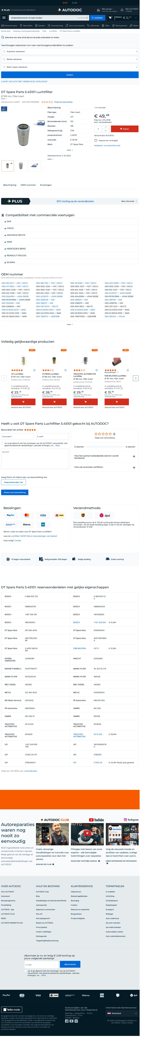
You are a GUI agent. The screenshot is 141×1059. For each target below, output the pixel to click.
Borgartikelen (76, 941)
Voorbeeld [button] (81, 18)
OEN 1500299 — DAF (11, 307)
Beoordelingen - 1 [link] (111, 383)
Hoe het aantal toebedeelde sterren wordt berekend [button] (96, 468)
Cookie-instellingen (43, 959)
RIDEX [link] (3, 946)
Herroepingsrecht (43, 946)
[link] (18, 10)
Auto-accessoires (77, 25)
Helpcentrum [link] (76, 919)
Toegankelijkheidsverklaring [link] (47, 968)
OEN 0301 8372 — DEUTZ (47, 310)
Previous (4, 389)
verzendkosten (105, 120)
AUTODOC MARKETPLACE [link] (12, 950)
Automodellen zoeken (114, 959)
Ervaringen (46, 188)
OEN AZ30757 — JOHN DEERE (118, 297)
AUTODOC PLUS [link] (8, 941)
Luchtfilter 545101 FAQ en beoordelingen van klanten (34, 547)
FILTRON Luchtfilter (54, 386)
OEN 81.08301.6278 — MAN (14, 314)
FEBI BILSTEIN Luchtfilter (117, 388)
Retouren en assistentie (80, 937)
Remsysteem (121, 25)
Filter (107, 25)
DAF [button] (9, 224)
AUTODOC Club (42, 919)
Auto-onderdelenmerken (115, 964)
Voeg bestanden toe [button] (13, 493)
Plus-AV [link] (39, 941)
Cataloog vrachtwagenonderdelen (26, 31)
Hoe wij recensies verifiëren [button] (88, 478)
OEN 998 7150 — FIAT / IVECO (49, 287)
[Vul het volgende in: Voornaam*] (17, 447)
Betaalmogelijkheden (79, 924)
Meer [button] (57, 456)
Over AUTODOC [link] (7, 919)
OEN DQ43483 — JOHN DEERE (15, 300)
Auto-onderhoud (112, 946)
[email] (41, 992)
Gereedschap (57, 25)
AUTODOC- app (7, 937)
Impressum (5, 924)
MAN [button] (9, 245)
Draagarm (110, 937)
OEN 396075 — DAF (45, 307)
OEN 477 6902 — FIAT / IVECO (15, 290)
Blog (37, 924)
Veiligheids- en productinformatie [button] (107, 143)
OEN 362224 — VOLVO (115, 320)
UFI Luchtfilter (23, 386)
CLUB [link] (74, 3)
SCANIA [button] (11, 265)
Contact (17, 551)
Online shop (5, 31)
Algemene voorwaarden (45, 937)
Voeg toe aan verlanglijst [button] (108, 138)
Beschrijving (9, 188)
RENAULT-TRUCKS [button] (16, 258)
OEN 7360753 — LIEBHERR (47, 320)
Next (135, 389)
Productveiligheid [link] (78, 946)
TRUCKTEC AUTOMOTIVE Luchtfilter (85, 387)
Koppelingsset (111, 933)
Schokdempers (112, 928)
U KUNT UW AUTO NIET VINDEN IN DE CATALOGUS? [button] (24, 81)
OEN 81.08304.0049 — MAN (82, 314)
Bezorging (75, 928)
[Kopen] (23, 413)
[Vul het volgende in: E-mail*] (52, 447)
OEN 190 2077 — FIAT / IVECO (15, 287)
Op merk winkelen (113, 950)
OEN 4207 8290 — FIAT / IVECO (119, 287)
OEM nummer (28, 188)
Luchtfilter (53, 31)
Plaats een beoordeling (15, 503)
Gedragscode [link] (41, 964)
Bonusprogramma (8, 928)
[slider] (30, 441)
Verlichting (110, 924)
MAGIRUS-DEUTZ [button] (16, 238)
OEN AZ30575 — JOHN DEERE (49, 300)
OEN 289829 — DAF (79, 304)
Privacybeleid (41, 955)
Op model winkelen (113, 955)
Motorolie (95, 25)
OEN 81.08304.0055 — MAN (48, 314)
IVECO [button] (10, 231)
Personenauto (11, 25)
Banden (42, 25)
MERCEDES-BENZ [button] (16, 252)
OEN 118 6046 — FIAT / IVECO (83, 287)
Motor (136, 25)
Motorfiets (27, 25)
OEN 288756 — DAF (113, 304)
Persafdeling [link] (6, 933)
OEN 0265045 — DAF (45, 304)
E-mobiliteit (110, 919)
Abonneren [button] (70, 992)
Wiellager (109, 941)
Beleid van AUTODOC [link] (44, 950)
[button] (107, 10)
